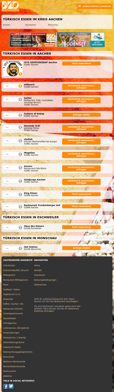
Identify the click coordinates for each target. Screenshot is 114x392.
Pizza (5, 285)
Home (37, 265)
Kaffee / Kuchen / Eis (13, 304)
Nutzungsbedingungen (45, 280)
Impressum (39, 275)
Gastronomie (9, 371)
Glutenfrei (8, 299)
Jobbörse (7, 376)
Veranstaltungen (11, 333)
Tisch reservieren (81, 63)
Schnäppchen (10, 323)
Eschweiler (31, 25)
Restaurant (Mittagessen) (15, 280)
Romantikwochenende (14, 366)
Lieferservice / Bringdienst (16, 328)
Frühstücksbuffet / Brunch (16, 270)
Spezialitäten (9, 318)
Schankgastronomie (13, 313)
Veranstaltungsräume (13, 342)
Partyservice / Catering (14, 338)
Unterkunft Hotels (12, 347)
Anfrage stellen (81, 115)
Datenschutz (40, 285)
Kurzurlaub (8, 357)
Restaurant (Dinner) (13, 309)
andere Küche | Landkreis (94, 6)
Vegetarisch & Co (11, 294)
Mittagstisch (9, 275)
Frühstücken (9, 265)
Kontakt (38, 270)
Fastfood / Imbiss (11, 289)
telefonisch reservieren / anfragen (81, 87)
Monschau (53, 25)
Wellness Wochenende (14, 362)
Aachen (6, 25)
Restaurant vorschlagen (66, 301)
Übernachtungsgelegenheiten (18, 352)
